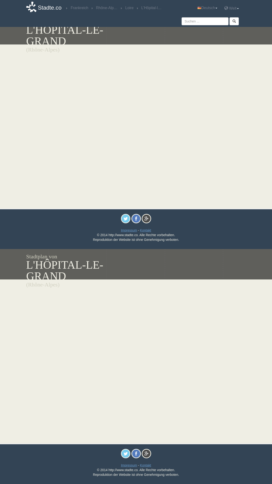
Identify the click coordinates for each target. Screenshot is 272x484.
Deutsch (207, 8)
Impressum (129, 230)
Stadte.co (49, 7)
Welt (231, 8)
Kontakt (145, 230)
